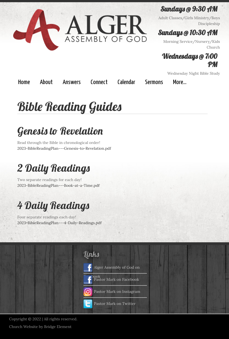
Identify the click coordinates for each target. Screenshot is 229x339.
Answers (72, 82)
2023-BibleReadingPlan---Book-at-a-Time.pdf (58, 185)
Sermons (154, 82)
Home (24, 82)
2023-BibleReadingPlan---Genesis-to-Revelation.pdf (64, 148)
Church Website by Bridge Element (40, 326)
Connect (99, 82)
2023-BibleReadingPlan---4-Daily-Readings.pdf (59, 222)
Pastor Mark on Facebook (111, 279)
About (46, 82)
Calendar (126, 82)
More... (179, 82)
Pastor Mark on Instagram (111, 291)
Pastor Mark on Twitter (109, 303)
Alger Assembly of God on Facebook (111, 268)
